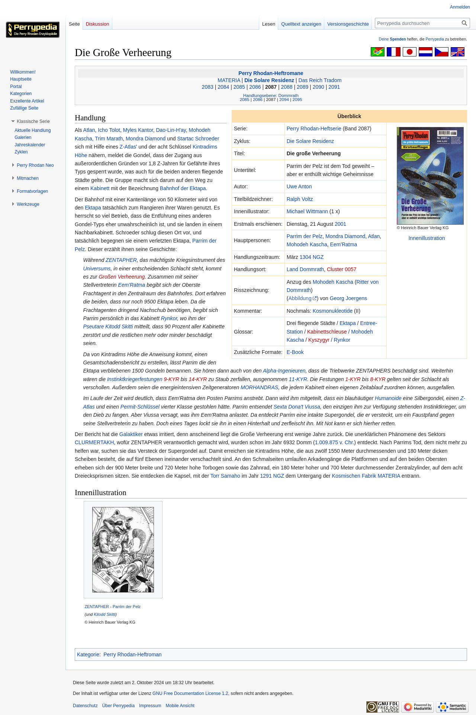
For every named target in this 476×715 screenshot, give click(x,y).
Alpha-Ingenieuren (284, 371)
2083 (207, 87)
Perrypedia (434, 39)
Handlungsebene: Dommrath (271, 95)
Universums (96, 269)
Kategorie (88, 654)
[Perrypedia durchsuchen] (422, 23)
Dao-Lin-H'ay (171, 130)
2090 (318, 87)
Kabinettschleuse (327, 332)
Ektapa (348, 323)
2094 (284, 99)
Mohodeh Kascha (307, 244)
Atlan (374, 236)
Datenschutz (85, 705)
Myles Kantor (138, 130)
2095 (297, 99)
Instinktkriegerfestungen (135, 379)
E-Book (295, 352)
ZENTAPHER (121, 260)
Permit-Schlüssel (140, 407)
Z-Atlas (128, 147)
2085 (239, 87)
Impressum (150, 705)
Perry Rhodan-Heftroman (132, 654)
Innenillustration (426, 238)
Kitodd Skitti (119, 326)
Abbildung (299, 298)
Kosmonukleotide (333, 311)
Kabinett (99, 188)
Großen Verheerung (122, 277)
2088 (287, 87)
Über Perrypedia (118, 705)
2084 (223, 87)
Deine (392, 39)
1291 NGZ (272, 476)
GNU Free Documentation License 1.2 (190, 693)
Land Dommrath (305, 269)
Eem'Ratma (343, 244)
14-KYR (198, 379)
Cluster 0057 (341, 269)
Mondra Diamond (345, 236)
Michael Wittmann (307, 211)
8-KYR (377, 379)
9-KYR (171, 379)
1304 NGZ (312, 257)
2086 (255, 87)
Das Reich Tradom (319, 80)
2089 (302, 87)
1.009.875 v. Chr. (334, 442)
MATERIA (229, 80)
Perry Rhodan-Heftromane (270, 73)
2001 (340, 224)
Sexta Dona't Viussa (296, 407)
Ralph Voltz (300, 199)
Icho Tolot (109, 130)
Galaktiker (131, 434)
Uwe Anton (299, 186)
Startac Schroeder (198, 139)
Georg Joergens (348, 298)
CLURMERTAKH (94, 442)
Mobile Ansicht (179, 705)
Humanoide (388, 398)
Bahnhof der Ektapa (183, 188)
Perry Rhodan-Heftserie (314, 128)
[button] (33, 121)
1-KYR (352, 379)
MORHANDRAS (259, 387)
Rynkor (342, 340)
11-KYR (298, 379)
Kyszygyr (318, 340)
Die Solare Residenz (269, 80)
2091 (334, 87)
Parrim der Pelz (304, 236)
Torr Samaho (225, 476)
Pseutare (93, 326)
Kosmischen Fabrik (354, 476)
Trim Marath (109, 139)
